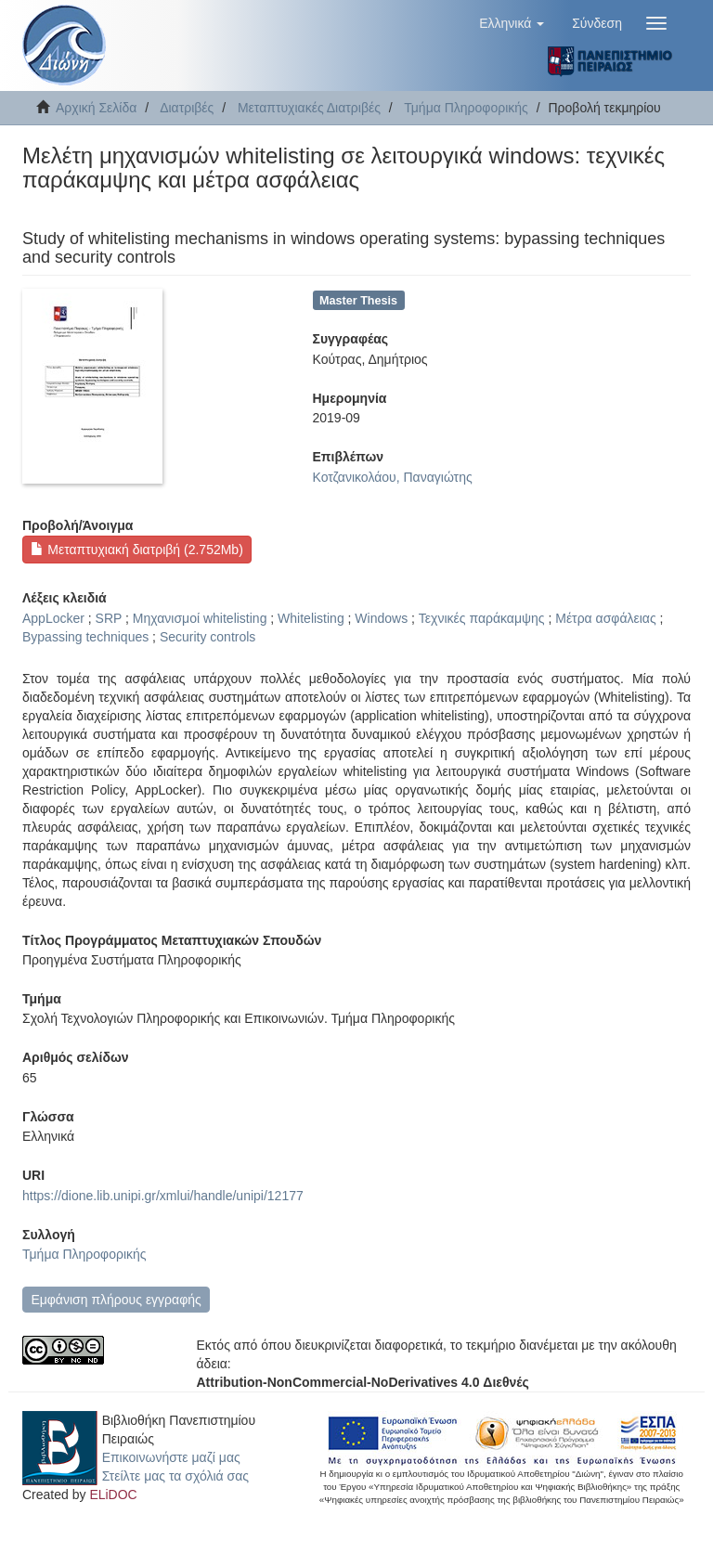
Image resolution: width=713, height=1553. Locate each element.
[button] (511, 23)
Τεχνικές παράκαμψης (482, 618)
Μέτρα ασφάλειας (605, 618)
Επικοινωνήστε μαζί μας (171, 1457)
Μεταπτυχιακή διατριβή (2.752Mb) (136, 549)
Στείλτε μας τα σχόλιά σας (175, 1476)
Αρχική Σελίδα (96, 107)
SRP (109, 618)
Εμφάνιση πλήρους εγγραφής (116, 1299)
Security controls (207, 636)
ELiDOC (112, 1494)
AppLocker (53, 618)
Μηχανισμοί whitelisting (200, 618)
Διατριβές (187, 107)
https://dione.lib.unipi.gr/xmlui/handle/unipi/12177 (163, 1195)
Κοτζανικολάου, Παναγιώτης (393, 477)
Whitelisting (311, 618)
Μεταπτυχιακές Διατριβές (309, 107)
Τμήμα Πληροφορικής (466, 107)
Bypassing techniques (85, 636)
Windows (381, 618)
